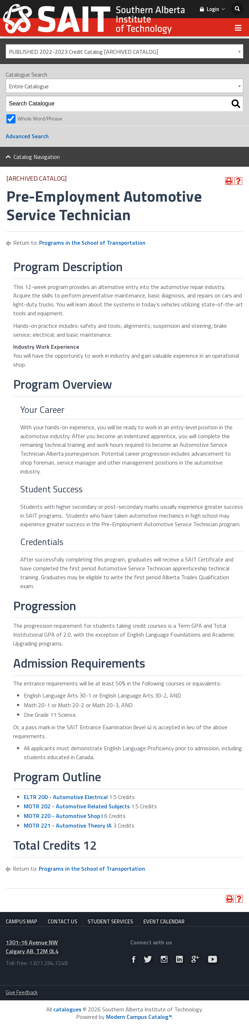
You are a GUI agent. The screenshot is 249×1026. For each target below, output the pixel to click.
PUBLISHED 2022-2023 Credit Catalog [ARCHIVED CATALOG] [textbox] (83, 51)
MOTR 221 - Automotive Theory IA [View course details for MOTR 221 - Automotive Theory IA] (68, 825)
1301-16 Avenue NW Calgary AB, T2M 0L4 (32, 946)
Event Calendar (164, 921)
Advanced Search (27, 136)
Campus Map (21, 921)
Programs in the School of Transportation (92, 242)
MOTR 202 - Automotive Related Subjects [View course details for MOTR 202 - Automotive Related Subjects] (77, 806)
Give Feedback (22, 992)
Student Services (110, 921)
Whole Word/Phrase (39, 119)
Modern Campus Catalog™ (139, 1016)
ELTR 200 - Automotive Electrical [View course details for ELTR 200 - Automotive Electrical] (66, 797)
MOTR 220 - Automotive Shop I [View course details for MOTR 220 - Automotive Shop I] (63, 816)
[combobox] (124, 51)
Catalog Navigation (37, 156)
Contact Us (62, 921)
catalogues (67, 1009)
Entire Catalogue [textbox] (29, 86)
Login (212, 9)
